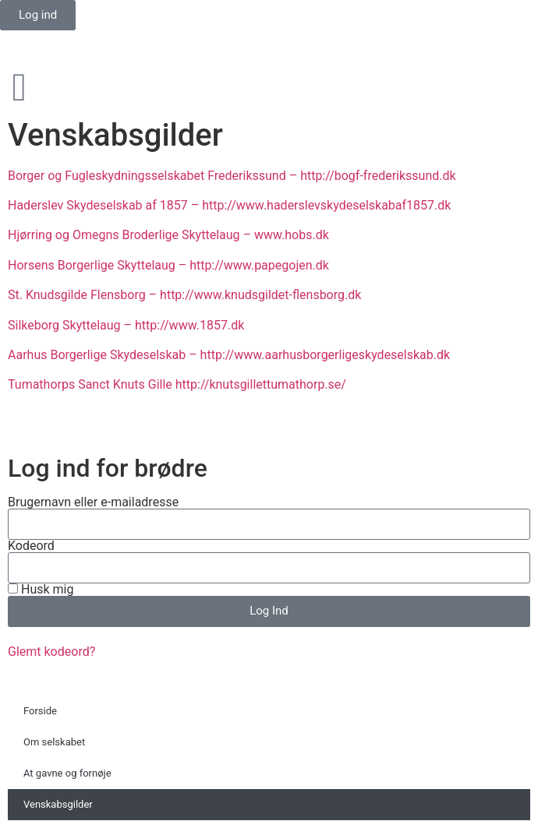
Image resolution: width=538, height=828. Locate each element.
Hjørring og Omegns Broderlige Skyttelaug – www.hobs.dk (168, 234)
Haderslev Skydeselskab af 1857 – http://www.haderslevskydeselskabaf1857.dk (229, 205)
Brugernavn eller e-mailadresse (93, 502)
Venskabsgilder (58, 804)
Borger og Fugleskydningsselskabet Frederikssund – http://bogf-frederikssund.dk (232, 175)
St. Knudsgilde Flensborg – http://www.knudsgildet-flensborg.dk (184, 294)
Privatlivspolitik (50, 430)
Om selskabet (54, 742)
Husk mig (40, 589)
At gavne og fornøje (67, 773)
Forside (40, 711)
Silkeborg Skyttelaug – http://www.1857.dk (126, 325)
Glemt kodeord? (51, 651)
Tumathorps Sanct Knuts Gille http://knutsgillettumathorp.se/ (177, 384)
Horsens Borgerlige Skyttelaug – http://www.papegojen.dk (168, 265)
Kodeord (31, 546)
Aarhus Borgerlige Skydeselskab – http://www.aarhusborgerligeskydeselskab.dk (229, 354)
